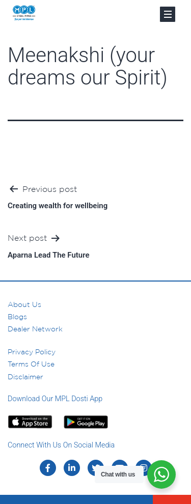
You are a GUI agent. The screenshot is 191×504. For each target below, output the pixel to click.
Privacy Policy (32, 351)
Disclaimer (25, 376)
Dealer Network (35, 328)
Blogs (17, 316)
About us (24, 304)
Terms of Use (31, 364)
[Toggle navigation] (167, 14)
